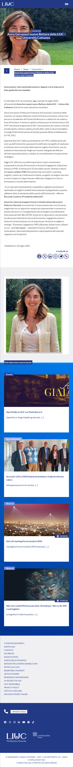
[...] (42, 417)
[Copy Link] (66, 256)
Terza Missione (13, 439)
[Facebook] (39, 256)
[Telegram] (60, 256)
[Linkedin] (50, 256)
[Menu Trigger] (66, 4)
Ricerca (9, 503)
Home (17, 69)
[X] (44, 256)
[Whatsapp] (55, 256)
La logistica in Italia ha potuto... (20, 614)
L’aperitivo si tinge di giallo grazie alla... (23, 417)
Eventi (9, 374)
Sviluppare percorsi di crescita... (20, 485)
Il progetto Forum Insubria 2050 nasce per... (26, 546)
